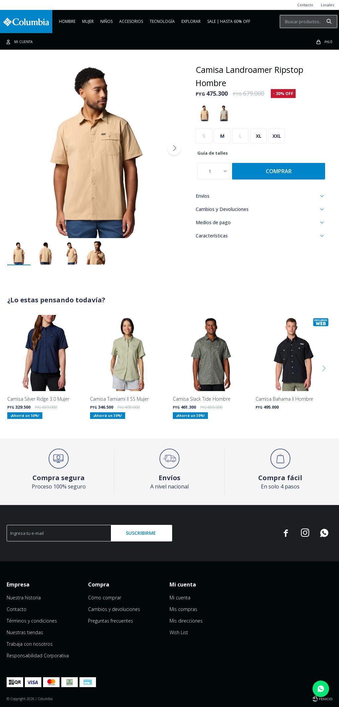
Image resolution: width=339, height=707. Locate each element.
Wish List (179, 632)
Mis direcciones (186, 621)
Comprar (279, 171)
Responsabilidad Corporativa (38, 655)
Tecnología (162, 21)
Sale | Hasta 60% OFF (228, 21)
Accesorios (131, 21)
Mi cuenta (180, 597)
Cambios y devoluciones (114, 609)
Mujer (88, 21)
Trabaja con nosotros (30, 644)
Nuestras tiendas (25, 632)
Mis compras (183, 609)
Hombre (67, 21)
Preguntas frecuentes (110, 621)
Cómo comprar (104, 597)
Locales (327, 4)
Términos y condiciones (32, 621)
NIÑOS (106, 21)
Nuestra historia (24, 597)
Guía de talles (212, 153)
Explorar (191, 21)
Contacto (305, 4)
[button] (174, 148)
